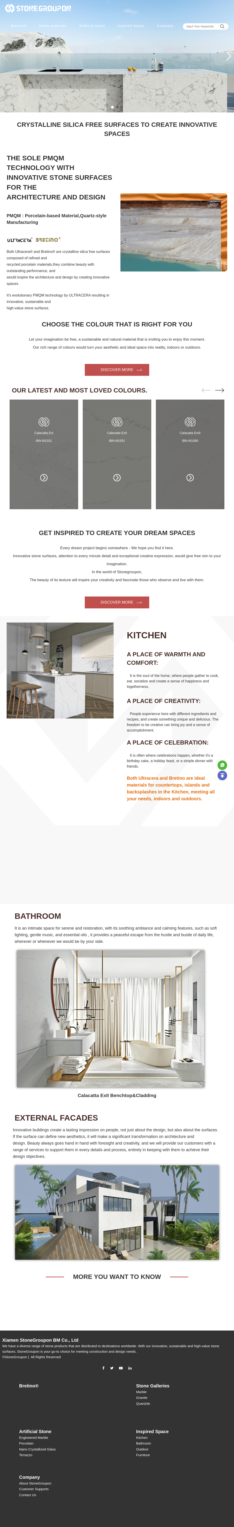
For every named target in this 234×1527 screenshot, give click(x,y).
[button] (229, 56)
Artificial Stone (92, 26)
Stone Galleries (52, 26)
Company (165, 26)
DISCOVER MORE (117, 370)
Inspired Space (131, 26)
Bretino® (19, 26)
